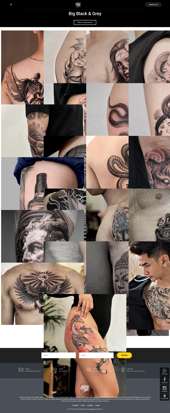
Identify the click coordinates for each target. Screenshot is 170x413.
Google (97, 405)
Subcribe (124, 355)
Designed (92, 409)
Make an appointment (85, 22)
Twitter (83, 405)
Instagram (90, 405)
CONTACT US (153, 4)
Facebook (75, 405)
